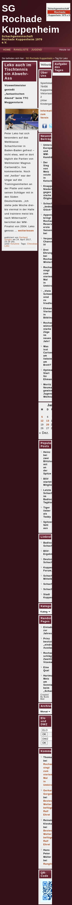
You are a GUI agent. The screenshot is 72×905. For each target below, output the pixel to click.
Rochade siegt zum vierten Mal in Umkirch (49, 276)
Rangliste (21, 49)
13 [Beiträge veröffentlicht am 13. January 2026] (47, 420)
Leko (6, 246)
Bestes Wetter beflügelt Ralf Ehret (49, 808)
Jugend (36, 49)
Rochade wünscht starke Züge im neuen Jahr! (49, 332)
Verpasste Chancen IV (49, 241)
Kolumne (15, 244)
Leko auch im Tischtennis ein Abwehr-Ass (17, 71)
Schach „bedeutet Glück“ (49, 206)
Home (7, 49)
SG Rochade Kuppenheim (31, 19)
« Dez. (44, 432)
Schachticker (51, 589)
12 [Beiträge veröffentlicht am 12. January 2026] (42, 420)
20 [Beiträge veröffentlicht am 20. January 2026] (47, 424)
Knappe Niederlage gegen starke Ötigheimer (50, 192)
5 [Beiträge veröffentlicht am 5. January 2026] (42, 417)
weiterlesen (26, 230)
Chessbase (32, 244)
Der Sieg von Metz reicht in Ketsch (47, 171)
